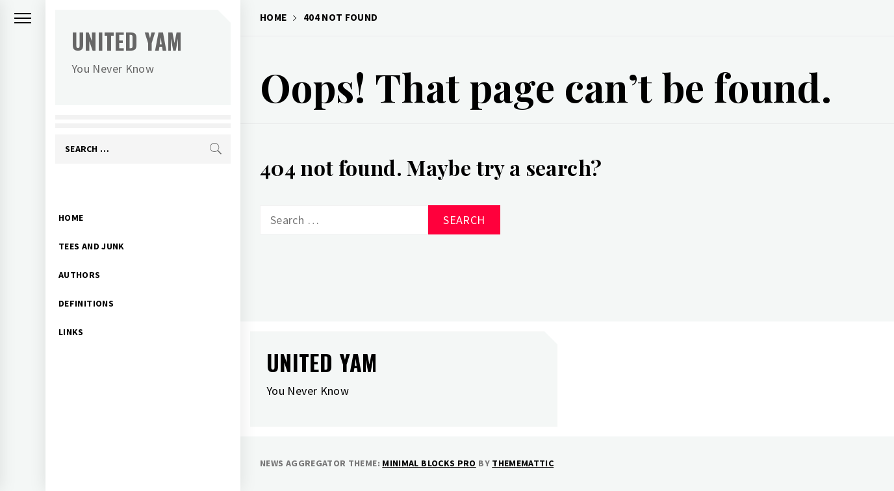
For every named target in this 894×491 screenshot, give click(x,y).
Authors (79, 254)
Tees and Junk (91, 226)
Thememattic (523, 463)
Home (70, 197)
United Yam (127, 40)
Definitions (86, 283)
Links (71, 312)
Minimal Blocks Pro (429, 463)
